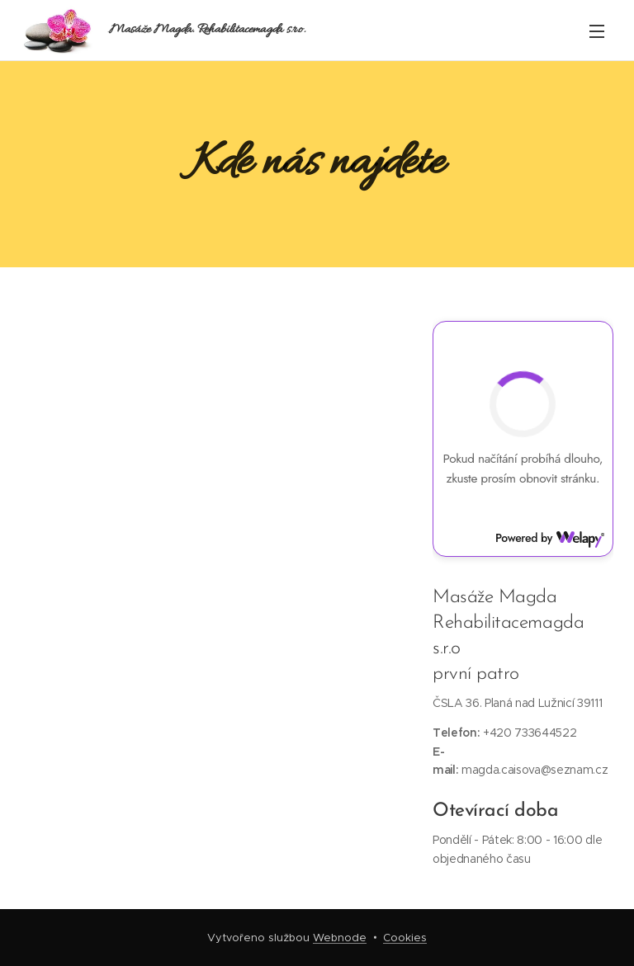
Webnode (340, 938)
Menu (596, 31)
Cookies (405, 938)
